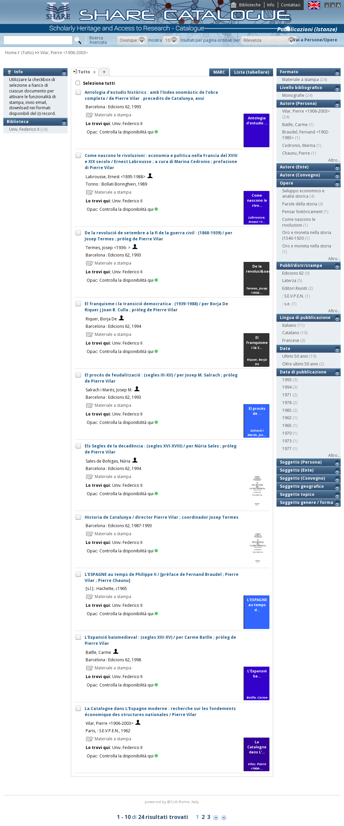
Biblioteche (250, 5)
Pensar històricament (302, 211)
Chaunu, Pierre (296, 153)
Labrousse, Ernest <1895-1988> (115, 177)
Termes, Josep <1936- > (108, 247)
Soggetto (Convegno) (302, 478)
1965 (287, 425)
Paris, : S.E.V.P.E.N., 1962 (108, 731)
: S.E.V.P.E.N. (293, 296)
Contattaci (290, 5)
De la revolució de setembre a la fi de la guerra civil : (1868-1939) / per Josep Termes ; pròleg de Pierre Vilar (158, 236)
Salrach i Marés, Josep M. (109, 390)
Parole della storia (299, 204)
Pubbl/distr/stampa (301, 265)
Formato (289, 72)
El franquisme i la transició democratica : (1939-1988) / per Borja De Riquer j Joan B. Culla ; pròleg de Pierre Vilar (156, 307)
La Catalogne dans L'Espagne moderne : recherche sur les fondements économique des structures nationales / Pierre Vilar (160, 711)
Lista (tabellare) (251, 72)
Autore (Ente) (294, 167)
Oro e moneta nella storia (306, 246)
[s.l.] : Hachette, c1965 (106, 588)
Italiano (289, 325)
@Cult (173, 801)
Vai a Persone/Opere (315, 40)
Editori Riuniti (294, 288)
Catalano (290, 333)
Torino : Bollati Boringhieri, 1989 (116, 184)
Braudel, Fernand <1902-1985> (305, 135)
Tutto (84, 72)
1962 (287, 418)
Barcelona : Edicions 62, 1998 (113, 660)
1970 (287, 433)
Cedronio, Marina (298, 145)
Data (285, 348)
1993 (287, 380)
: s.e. (286, 304)
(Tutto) (27, 52)
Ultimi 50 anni (295, 356)
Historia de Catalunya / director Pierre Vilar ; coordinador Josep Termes (162, 517)
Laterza (289, 280)
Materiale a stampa (300, 79)
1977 (287, 448)
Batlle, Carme (98, 652)
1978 (287, 402)
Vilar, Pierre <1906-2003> (64, 52)
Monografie (293, 95)
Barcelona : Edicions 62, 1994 (113, 326)
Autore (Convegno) (300, 175)
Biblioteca (18, 121)
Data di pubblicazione (303, 372)
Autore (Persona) (298, 103)
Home (11, 52)
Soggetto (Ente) (296, 470)
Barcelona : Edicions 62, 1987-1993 (119, 525)
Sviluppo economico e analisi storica (303, 193)
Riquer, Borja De (101, 319)
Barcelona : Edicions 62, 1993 (113, 107)
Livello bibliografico (301, 87)
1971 (287, 395)
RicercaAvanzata (98, 40)
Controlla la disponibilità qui (128, 132)
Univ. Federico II (24, 129)
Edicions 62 (293, 273)
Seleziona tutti (98, 83)
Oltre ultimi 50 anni (300, 364)
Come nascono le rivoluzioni (298, 222)
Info (270, 5)
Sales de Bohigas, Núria (108, 461)
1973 (287, 441)
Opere (286, 183)
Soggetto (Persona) (300, 462)
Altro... (334, 160)
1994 (287, 387)
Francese (290, 340)
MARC (219, 72)
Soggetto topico (297, 494)
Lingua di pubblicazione (305, 317)
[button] (132, 40)
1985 (287, 410)
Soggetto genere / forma (306, 502)
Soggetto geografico (302, 486)
